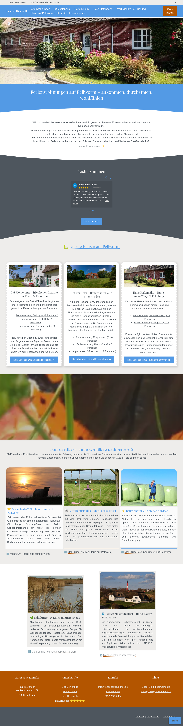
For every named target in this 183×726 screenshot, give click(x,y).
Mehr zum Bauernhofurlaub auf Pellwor (147, 552)
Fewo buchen (169, 11)
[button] (89, 82)
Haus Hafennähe (70, 696)
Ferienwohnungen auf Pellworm (40, 308)
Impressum (153, 716)
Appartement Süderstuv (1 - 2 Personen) (94, 351)
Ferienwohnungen (40, 9)
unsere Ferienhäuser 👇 (91, 146)
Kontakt (62, 13)
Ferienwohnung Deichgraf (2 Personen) (37, 315)
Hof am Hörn (70, 691)
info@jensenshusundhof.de (113, 687)
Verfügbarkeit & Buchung (132, 9)
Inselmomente (77, 13)
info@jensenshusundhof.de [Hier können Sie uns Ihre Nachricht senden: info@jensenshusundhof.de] (46, 2)
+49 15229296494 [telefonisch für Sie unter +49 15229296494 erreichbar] (17, 2)
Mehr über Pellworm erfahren (119, 655)
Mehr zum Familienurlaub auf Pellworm (90, 552)
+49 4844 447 (113, 691)
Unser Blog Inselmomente (156, 687)
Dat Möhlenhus (70, 687)
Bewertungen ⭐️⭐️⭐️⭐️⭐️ (70, 700)
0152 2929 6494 (113, 696)
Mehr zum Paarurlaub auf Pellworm (30, 553)
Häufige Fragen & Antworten (156, 691)
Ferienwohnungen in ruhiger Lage (146, 305)
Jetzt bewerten (91, 221)
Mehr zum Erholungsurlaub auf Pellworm (54, 651)
